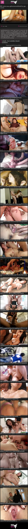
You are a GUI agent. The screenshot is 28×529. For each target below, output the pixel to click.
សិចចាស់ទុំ (17, 41)
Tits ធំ (8, 41)
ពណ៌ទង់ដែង (12, 41)
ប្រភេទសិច (4, 41)
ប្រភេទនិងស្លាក (5, 42)
